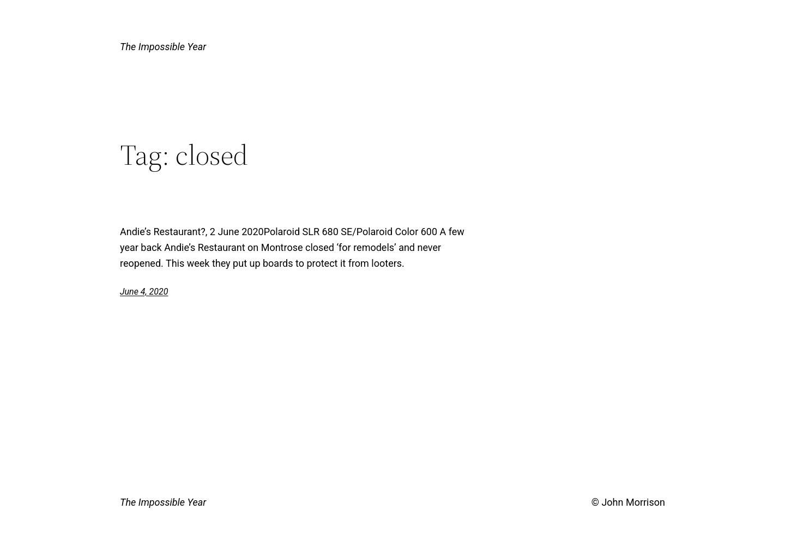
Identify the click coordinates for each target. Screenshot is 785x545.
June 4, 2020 (144, 291)
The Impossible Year (163, 46)
